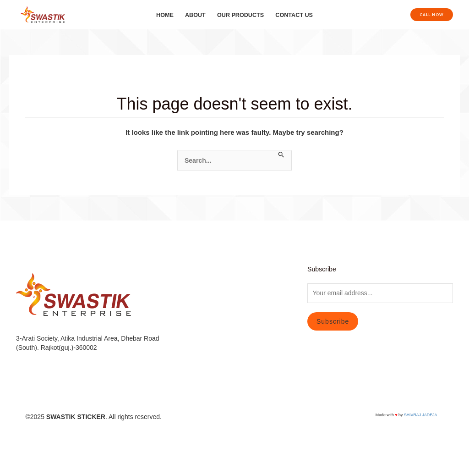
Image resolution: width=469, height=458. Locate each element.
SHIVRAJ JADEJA (420, 415)
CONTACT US (294, 15)
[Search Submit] (281, 155)
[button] (431, 14)
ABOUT (195, 15)
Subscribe (332, 321)
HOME (165, 15)
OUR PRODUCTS (240, 15)
